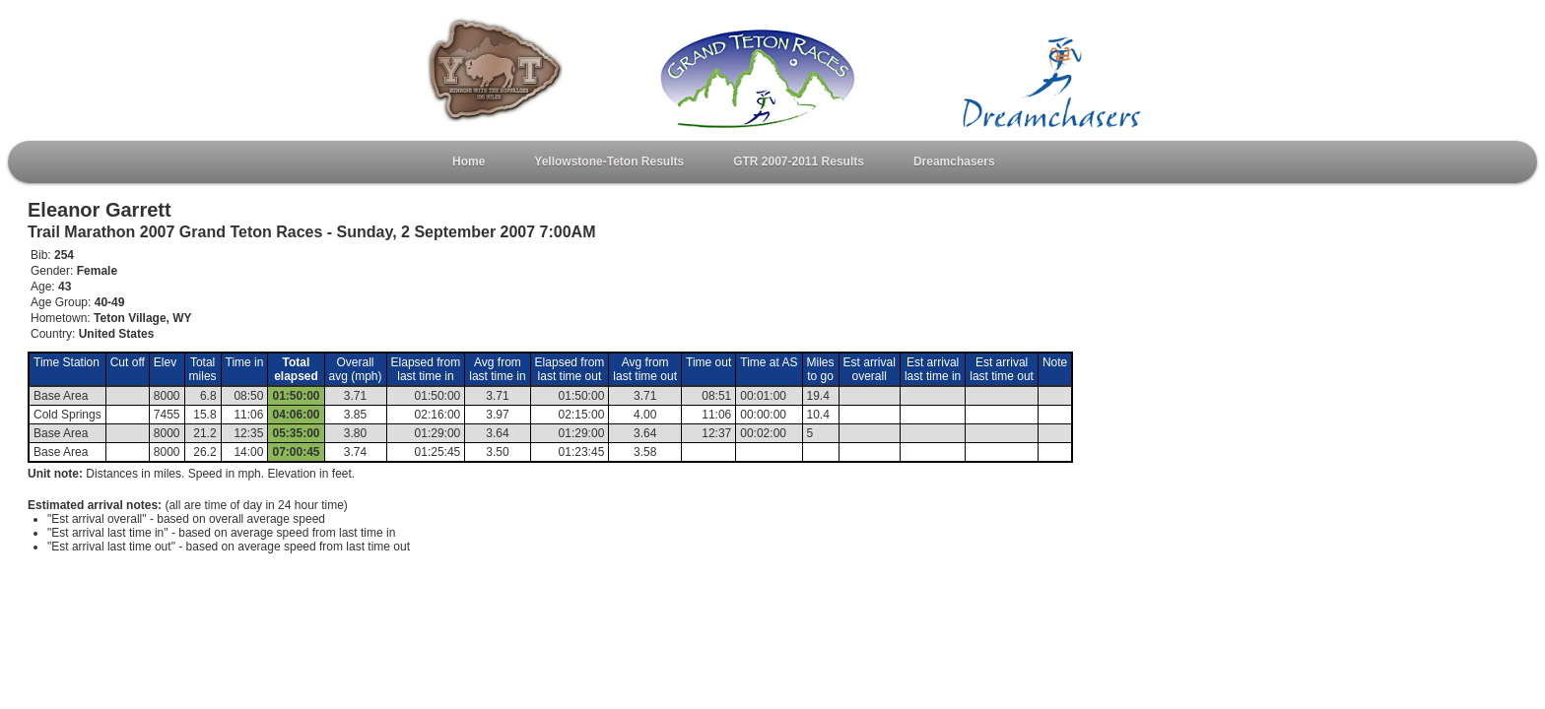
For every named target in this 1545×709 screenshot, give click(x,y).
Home (468, 161)
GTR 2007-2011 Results (798, 161)
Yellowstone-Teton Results (609, 161)
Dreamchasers (954, 161)
